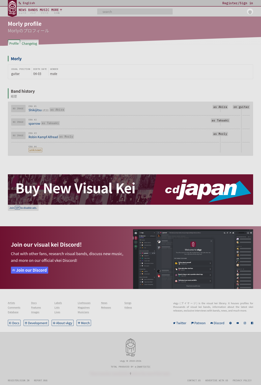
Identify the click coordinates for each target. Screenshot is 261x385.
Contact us (194, 380)
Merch (85, 323)
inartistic (143, 366)
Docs (15, 323)
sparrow (34, 123)
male (53, 73)
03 (39, 73)
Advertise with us (216, 380)
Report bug (40, 380)
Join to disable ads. (23, 208)
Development (37, 323)
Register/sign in (18, 380)
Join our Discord (31, 270)
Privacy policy (242, 380)
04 (35, 73)
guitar (15, 73)
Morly (16, 58)
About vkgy (64, 323)
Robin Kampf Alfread (43, 136)
